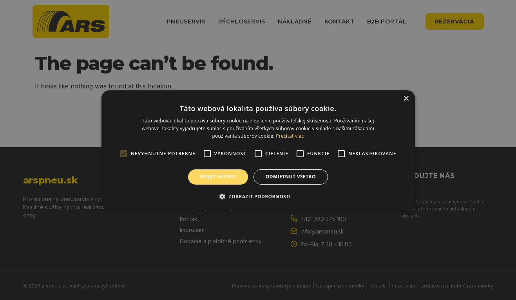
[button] (258, 196)
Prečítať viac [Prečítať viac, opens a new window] (290, 136)
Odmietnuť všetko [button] (291, 176)
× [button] (406, 98)
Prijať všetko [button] (218, 176)
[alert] (258, 150)
